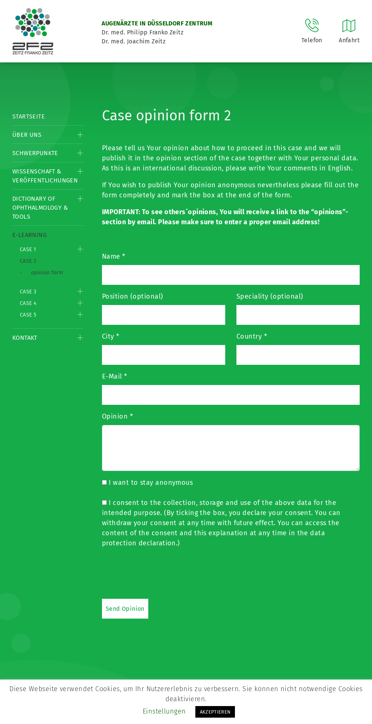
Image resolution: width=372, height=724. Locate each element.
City (111, 336)
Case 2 (28, 261)
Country (251, 336)
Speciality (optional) (269, 296)
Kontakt (24, 337)
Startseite (28, 116)
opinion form (47, 272)
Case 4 (28, 303)
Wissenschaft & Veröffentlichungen (45, 176)
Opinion (117, 416)
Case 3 (28, 292)
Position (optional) (132, 296)
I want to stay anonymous (147, 482)
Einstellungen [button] (164, 711)
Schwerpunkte (35, 153)
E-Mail (114, 376)
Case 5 (28, 315)
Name (113, 256)
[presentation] (159, 573)
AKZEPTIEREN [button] (215, 712)
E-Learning (29, 234)
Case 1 (28, 249)
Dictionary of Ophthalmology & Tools (40, 207)
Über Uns (26, 134)
